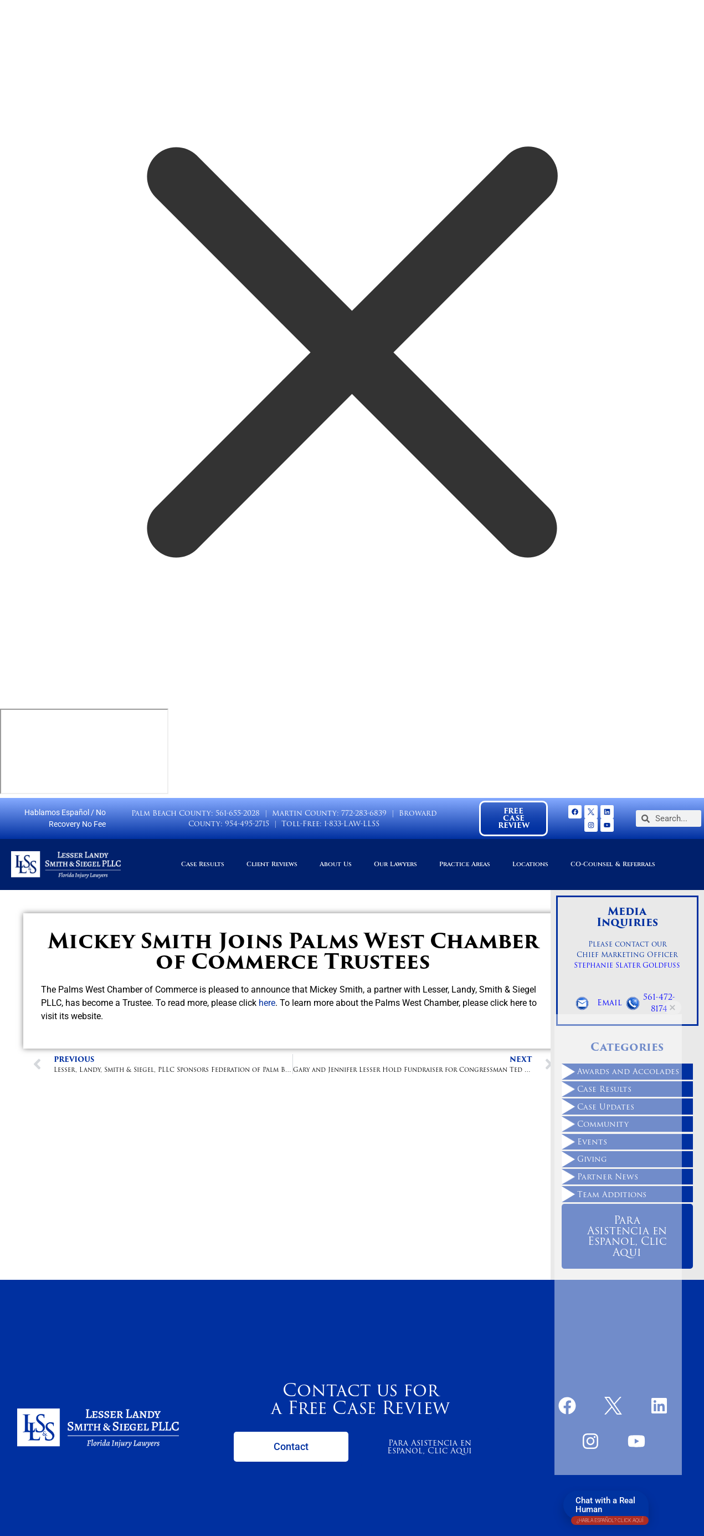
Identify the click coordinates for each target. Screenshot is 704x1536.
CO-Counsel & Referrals (613, 864)
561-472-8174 (659, 1003)
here (267, 1003)
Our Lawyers (395, 864)
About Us (336, 864)
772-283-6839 (364, 813)
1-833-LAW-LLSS (351, 824)
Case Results (202, 864)
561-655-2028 (237, 813)
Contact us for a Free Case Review (360, 1399)
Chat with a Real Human (610, 1507)
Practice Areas (464, 864)
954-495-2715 (247, 824)
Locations (530, 864)
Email (609, 1002)
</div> (84, 751)
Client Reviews (271, 864)
